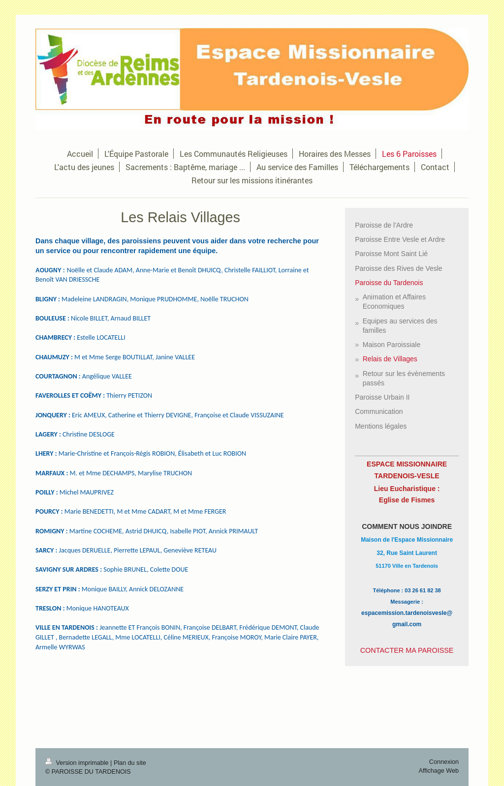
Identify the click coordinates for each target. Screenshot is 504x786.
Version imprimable (77, 762)
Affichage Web (439, 770)
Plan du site (130, 762)
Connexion (444, 761)
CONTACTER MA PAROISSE (407, 650)
